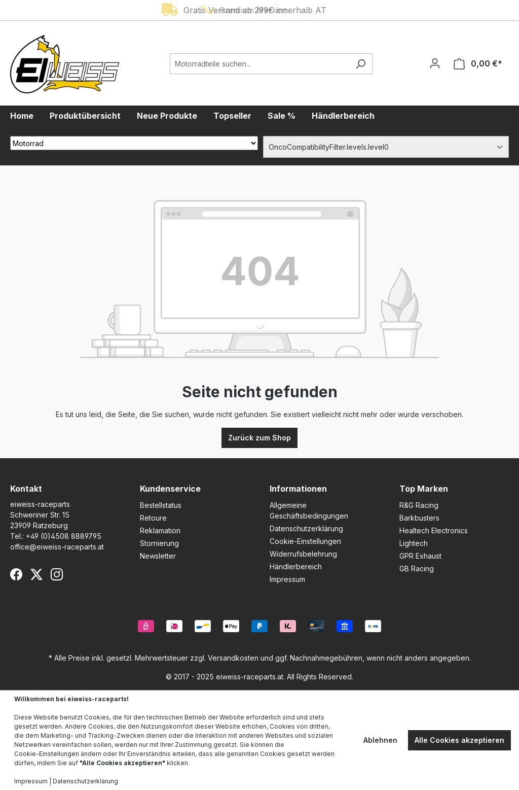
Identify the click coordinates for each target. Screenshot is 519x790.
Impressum (287, 579)
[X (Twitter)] (36, 574)
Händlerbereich (296, 566)
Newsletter (158, 556)
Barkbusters (419, 517)
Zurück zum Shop (259, 437)
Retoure (153, 517)
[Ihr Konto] (435, 63)
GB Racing (416, 568)
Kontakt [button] (26, 489)
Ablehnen (380, 740)
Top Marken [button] (423, 489)
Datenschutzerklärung (306, 528)
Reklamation (160, 530)
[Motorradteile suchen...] (259, 63)
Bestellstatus (160, 505)
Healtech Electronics (433, 530)
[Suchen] (361, 63)
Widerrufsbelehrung (303, 553)
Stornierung (159, 543)
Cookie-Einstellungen (305, 541)
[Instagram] (57, 574)
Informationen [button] (298, 489)
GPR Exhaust (420, 556)
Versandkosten (233, 658)
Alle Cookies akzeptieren (459, 740)
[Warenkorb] (478, 63)
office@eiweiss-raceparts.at (57, 546)
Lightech (413, 543)
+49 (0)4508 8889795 (63, 536)
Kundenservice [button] (170, 489)
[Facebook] (16, 574)
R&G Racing (418, 505)
